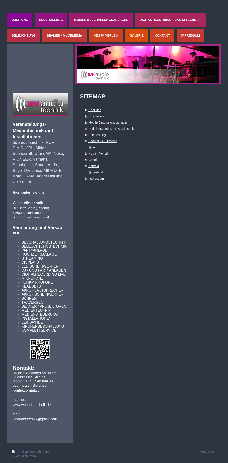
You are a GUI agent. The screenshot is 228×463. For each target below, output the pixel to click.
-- (94, 147)
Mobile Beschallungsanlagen (108, 122)
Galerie (93, 160)
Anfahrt (98, 172)
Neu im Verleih (98, 153)
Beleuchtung (97, 135)
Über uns (94, 110)
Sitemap (43, 451)
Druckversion (23, 451)
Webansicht (208, 451)
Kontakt (93, 166)
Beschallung (96, 116)
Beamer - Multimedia (102, 141)
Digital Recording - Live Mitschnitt (111, 128)
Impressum (96, 178)
